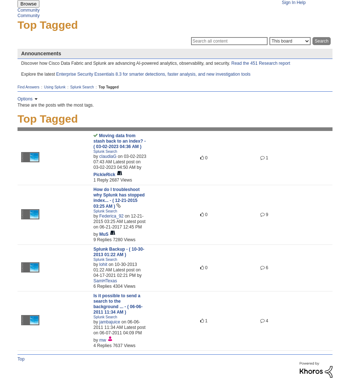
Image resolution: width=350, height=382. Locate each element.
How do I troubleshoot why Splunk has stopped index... (119, 198)
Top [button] (21, 359)
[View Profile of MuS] (103, 234)
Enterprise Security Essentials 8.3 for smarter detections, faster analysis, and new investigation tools (153, 74)
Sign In (288, 2)
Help (301, 2)
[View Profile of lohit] (103, 264)
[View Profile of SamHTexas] (105, 280)
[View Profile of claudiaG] (107, 156)
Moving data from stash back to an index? (119, 141)
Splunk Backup (118, 252)
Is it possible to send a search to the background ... (118, 304)
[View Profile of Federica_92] (111, 216)
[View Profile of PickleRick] (104, 174)
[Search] (229, 41)
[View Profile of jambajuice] (109, 322)
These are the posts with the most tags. (56, 105)
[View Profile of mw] (102, 340)
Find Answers (28, 87)
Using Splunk (55, 87)
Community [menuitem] (29, 10)
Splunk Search (82, 87)
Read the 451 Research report (261, 63)
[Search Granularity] (290, 41)
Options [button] (25, 99)
